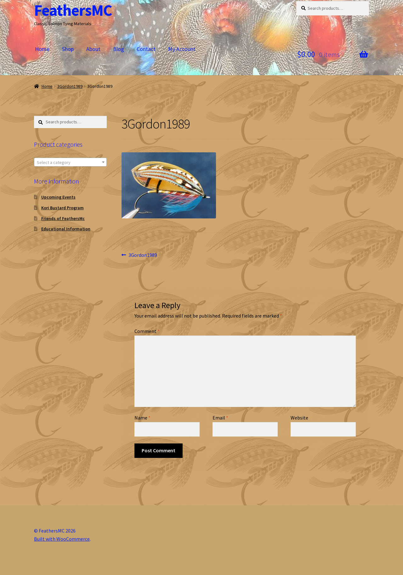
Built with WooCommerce (62, 539)
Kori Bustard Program (62, 208)
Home (42, 49)
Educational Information (65, 229)
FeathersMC (73, 10)
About (93, 49)
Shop (68, 49)
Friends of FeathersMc (63, 218)
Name (142, 417)
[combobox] (70, 162)
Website (299, 417)
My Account (182, 49)
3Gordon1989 (69, 86)
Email (220, 417)
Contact (146, 49)
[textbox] (70, 162)
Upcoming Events (58, 197)
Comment (147, 331)
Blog (118, 49)
